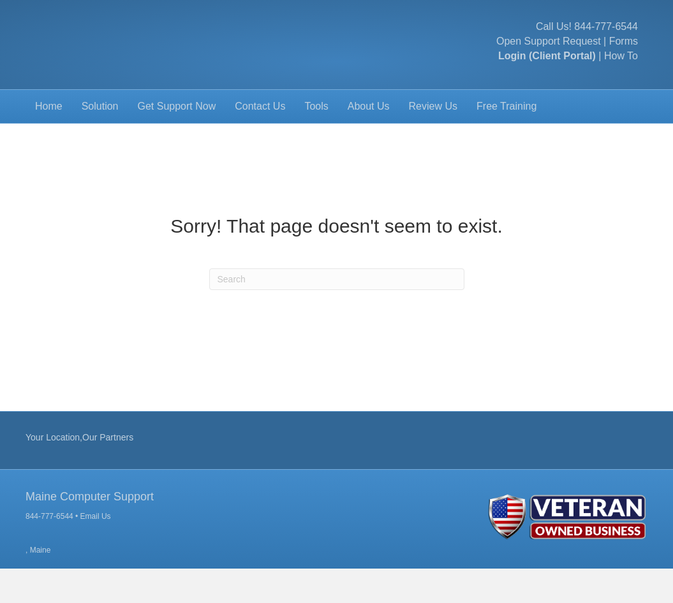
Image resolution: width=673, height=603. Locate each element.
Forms (623, 58)
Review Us (433, 139)
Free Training (506, 139)
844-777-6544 (606, 43)
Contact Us (260, 139)
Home (49, 139)
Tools (316, 139)
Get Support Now (177, 139)
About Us (369, 139)
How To (621, 73)
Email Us (95, 550)
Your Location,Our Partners (79, 472)
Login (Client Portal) (547, 73)
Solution (100, 139)
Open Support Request (548, 58)
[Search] (336, 313)
